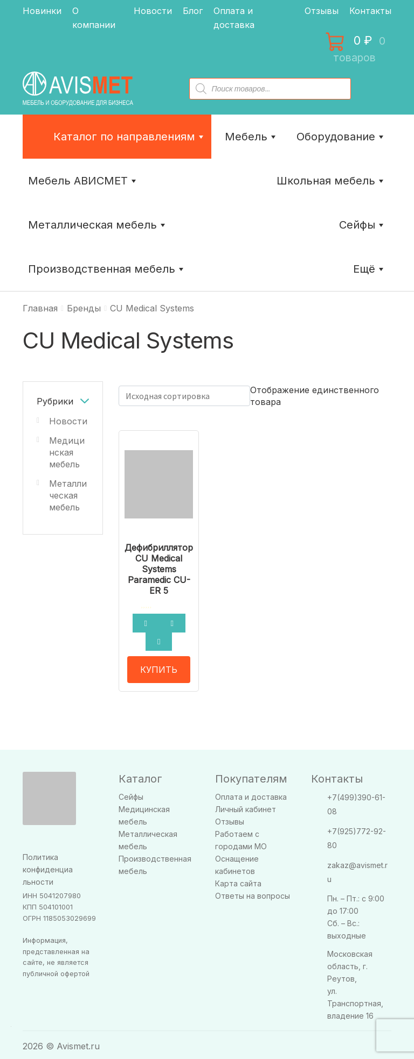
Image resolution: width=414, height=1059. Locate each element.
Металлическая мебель (68, 495)
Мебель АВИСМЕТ (83, 181)
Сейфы (362, 225)
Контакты (370, 10)
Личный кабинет (245, 806)
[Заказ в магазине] (184, 396)
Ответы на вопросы (252, 892)
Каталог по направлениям (129, 137)
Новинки (42, 10)
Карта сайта (238, 880)
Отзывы (322, 10)
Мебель (251, 137)
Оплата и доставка (251, 793)
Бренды (84, 308)
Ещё (369, 269)
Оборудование (341, 137)
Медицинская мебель (67, 452)
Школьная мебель (331, 181)
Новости (153, 10)
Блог (193, 10)
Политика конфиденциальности (48, 866)
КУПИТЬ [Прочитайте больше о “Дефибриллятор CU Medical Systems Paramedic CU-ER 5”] (158, 666)
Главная (40, 308)
